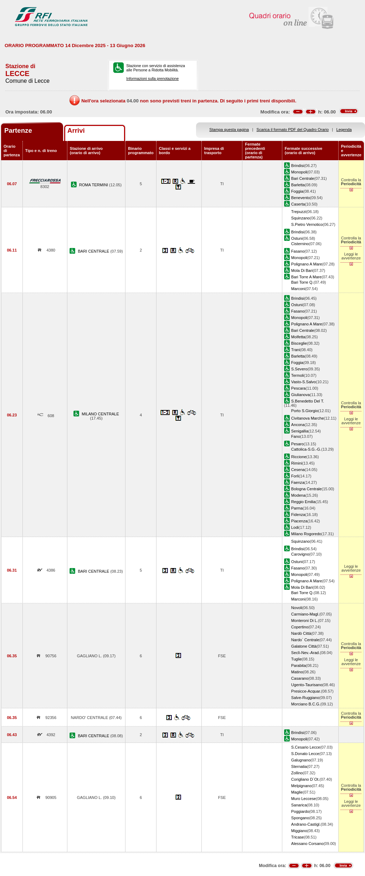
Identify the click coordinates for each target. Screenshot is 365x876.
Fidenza (298, 514)
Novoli (296, 608)
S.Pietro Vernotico (307, 224)
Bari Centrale (302, 178)
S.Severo (299, 369)
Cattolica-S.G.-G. (306, 449)
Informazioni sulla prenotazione (152, 78)
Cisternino (300, 244)
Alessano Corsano (307, 843)
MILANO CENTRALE (100, 414)
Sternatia (299, 766)
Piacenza (299, 521)
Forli (295, 476)
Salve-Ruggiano (305, 697)
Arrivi (76, 130)
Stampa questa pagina (229, 129)
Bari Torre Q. (302, 282)
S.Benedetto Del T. (307, 401)
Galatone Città (304, 646)
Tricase (297, 837)
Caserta (298, 204)
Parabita (298, 665)
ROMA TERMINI (94, 185)
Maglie (297, 792)
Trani (295, 350)
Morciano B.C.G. (305, 704)
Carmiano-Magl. (305, 614)
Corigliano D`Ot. (305, 779)
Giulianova (300, 395)
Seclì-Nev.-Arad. (305, 652)
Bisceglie (299, 343)
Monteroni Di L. (304, 620)
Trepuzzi (298, 211)
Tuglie (296, 659)
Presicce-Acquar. (306, 691)
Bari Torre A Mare (306, 277)
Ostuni (297, 238)
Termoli (297, 375)
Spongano (300, 818)
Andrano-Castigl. (306, 824)
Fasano (297, 251)
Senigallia (299, 431)
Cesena (298, 469)
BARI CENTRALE (94, 251)
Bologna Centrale (306, 489)
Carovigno (300, 554)
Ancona (298, 424)
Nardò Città (301, 633)
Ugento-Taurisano (306, 685)
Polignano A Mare (306, 264)
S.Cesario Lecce (305, 747)
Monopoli (299, 172)
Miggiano (299, 831)
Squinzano (300, 218)
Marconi (298, 289)
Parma (297, 508)
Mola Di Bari (302, 270)
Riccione (298, 457)
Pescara (298, 388)
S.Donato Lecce (305, 753)
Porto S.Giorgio (304, 411)
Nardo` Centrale (305, 640)
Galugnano (300, 760)
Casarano (299, 678)
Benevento (300, 198)
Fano (295, 436)
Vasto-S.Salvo (303, 382)
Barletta (298, 185)
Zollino (297, 773)
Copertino (299, 627)
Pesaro (297, 444)
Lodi (295, 527)
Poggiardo (300, 811)
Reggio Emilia (303, 502)
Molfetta (298, 337)
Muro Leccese (303, 798)
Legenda (344, 129)
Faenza (297, 482)
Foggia (297, 191)
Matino (297, 672)
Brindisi (297, 165)
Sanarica (299, 805)
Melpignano (301, 786)
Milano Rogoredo (306, 534)
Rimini (296, 463)
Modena (298, 495)
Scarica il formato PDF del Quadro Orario (293, 129)
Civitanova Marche (307, 418)
